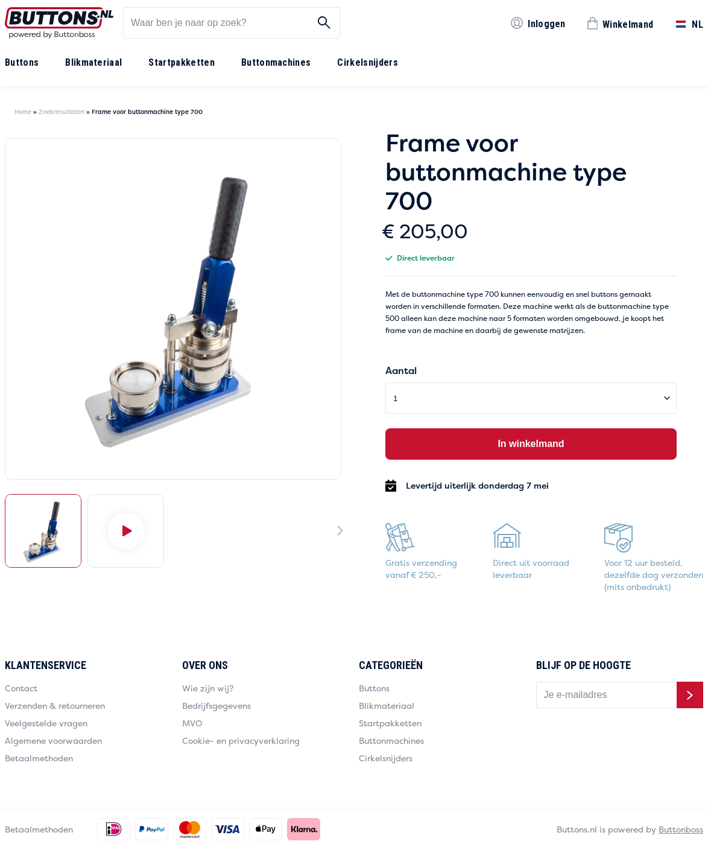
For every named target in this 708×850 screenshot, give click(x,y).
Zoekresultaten (61, 112)
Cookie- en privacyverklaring (241, 740)
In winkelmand (531, 444)
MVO (192, 723)
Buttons (22, 62)
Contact (21, 688)
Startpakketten (181, 62)
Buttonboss (681, 829)
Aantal (401, 370)
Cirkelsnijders (367, 62)
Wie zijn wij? (207, 688)
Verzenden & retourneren (55, 705)
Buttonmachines (276, 62)
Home (22, 112)
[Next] (340, 530)
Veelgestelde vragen (46, 723)
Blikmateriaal (93, 62)
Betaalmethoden (39, 758)
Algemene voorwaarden (53, 740)
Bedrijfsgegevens (216, 705)
